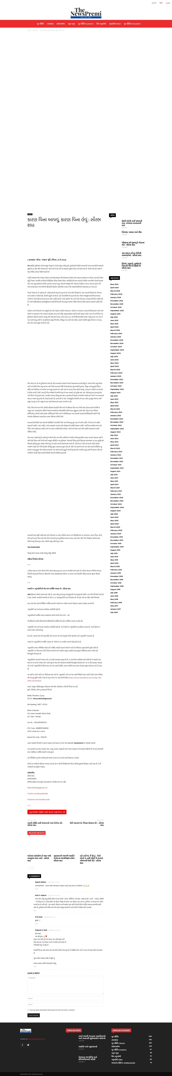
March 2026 (115, 290)
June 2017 (114, 605)
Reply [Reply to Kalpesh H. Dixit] (35, 966)
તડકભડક (50, 23)
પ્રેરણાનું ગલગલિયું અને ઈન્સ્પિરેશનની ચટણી (88, 1058)
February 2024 (116, 372)
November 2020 (116, 500)
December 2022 (116, 418)
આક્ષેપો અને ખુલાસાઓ (88, 1046)
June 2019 (114, 556)
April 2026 (114, 287)
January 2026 (115, 297)
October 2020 (116, 504)
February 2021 (116, 491)
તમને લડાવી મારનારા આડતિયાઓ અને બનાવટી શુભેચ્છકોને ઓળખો (92, 1037)
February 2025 (116, 333)
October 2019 (115, 543)
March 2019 (115, 566)
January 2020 (115, 533)
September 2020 (117, 507)
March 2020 (115, 527)
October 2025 (116, 307)
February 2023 (116, 412)
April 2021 (114, 484)
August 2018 (115, 589)
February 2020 (116, 530)
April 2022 (114, 445)
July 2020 (114, 514)
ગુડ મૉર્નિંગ (40, 23)
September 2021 (117, 468)
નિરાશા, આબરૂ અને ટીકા (132, 232)
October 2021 (115, 464)
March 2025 (115, 330)
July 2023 (114, 395)
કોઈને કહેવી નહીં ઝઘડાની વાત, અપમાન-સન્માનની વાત (132, 223)
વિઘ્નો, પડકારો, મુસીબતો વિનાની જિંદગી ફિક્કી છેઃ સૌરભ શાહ (131, 265)
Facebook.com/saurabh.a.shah (38, 799)
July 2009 (114, 612)
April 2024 (114, 366)
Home (29, 30)
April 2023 (114, 405)
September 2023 (117, 389)
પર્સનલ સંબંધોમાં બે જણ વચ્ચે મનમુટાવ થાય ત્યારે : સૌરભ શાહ (39, 858)
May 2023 (114, 402)
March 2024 (115, 369)
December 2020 (116, 497)
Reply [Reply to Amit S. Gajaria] (35, 910)
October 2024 (116, 346)
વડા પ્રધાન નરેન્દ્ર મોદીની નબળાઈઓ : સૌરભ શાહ (131, 254)
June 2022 (114, 438)
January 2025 (115, 336)
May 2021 (114, 481)
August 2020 (115, 510)
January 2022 (115, 455)
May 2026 (114, 284)
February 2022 (116, 451)
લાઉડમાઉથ (61, 23)
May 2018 (114, 599)
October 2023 (116, 386)
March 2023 (115, 409)
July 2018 (113, 592)
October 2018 (115, 582)
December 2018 (116, 576)
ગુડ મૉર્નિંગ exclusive (132, 23)
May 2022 (114, 441)
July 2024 (114, 356)
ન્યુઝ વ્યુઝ (71, 23)
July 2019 (113, 553)
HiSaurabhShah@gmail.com (37, 787)
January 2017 (115, 609)
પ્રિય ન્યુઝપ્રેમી (101, 23)
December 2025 (116, 300)
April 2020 (114, 523)
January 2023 (115, 415)
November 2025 (116, 304)
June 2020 (114, 517)
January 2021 (115, 494)
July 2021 (113, 474)
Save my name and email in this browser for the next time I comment (52, 1010)
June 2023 (114, 399)
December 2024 (116, 340)
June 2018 (114, 596)
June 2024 (114, 359)
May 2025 (114, 323)
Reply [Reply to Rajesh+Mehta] (36, 889)
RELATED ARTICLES (36, 833)
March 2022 (115, 448)
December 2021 (116, 458)
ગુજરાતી (154, 3)
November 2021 (116, 461)
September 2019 (117, 546)
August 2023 (115, 392)
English (168, 3)
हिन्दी (161, 3)
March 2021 (115, 487)
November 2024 (116, 343)
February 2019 (116, 569)
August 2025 (115, 313)
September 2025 (117, 310)
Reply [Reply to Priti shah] (36, 924)
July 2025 (114, 317)
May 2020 (114, 520)
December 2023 (116, 379)
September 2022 (117, 428)
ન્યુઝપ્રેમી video (115, 23)
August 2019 (115, 550)
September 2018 (117, 586)
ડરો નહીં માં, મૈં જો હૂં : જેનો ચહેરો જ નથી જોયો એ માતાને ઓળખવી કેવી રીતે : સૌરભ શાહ (91, 859)
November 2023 (116, 382)
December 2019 (116, 537)
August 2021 (115, 471)
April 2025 (114, 327)
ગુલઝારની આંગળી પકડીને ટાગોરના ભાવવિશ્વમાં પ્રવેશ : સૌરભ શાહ (64, 858)
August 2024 (115, 353)
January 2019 (115, 573)
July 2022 (114, 435)
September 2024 (117, 350)
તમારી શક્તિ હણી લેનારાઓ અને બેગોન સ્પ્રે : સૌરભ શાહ (45, 824)
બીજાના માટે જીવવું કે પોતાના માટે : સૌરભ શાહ (133, 243)
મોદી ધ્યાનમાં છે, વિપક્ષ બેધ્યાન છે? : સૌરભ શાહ (87, 824)
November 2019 (116, 540)
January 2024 (115, 376)
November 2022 (116, 422)
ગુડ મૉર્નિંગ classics (85, 23)
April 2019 (114, 563)
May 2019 (114, 560)
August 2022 (115, 432)
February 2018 (116, 602)
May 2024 (114, 363)
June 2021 (114, 477)
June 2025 (114, 320)
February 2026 (116, 294)
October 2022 (116, 425)
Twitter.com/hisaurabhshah (37, 793)
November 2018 (116, 579)
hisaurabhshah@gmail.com (36, 1039)
